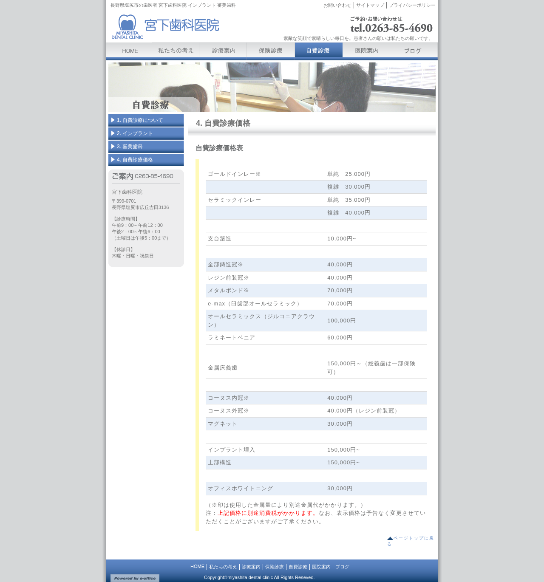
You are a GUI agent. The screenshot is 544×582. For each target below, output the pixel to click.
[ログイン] (427, 17)
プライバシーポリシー (412, 5)
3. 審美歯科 (130, 147)
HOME (197, 566)
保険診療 (274, 566)
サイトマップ (370, 5)
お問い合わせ (337, 5)
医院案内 (321, 566)
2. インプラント (135, 133)
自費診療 (298, 566)
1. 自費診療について (140, 120)
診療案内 (251, 566)
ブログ (342, 566)
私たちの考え (223, 566)
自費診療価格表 (219, 148)
